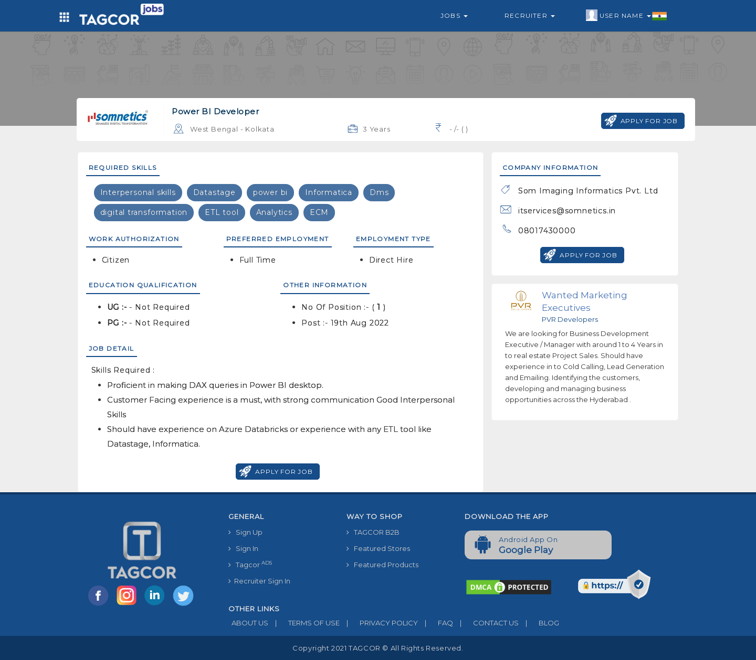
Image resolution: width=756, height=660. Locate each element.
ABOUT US (248, 623)
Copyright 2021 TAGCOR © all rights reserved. (377, 648)
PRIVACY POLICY (379, 623)
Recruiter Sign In (259, 581)
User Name (626, 16)
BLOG (539, 623)
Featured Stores (378, 548)
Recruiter (530, 15)
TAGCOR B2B (373, 532)
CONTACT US (486, 623)
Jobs (454, 15)
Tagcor (250, 564)
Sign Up (245, 532)
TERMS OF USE (304, 623)
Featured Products (382, 564)
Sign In (243, 548)
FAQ (435, 623)
